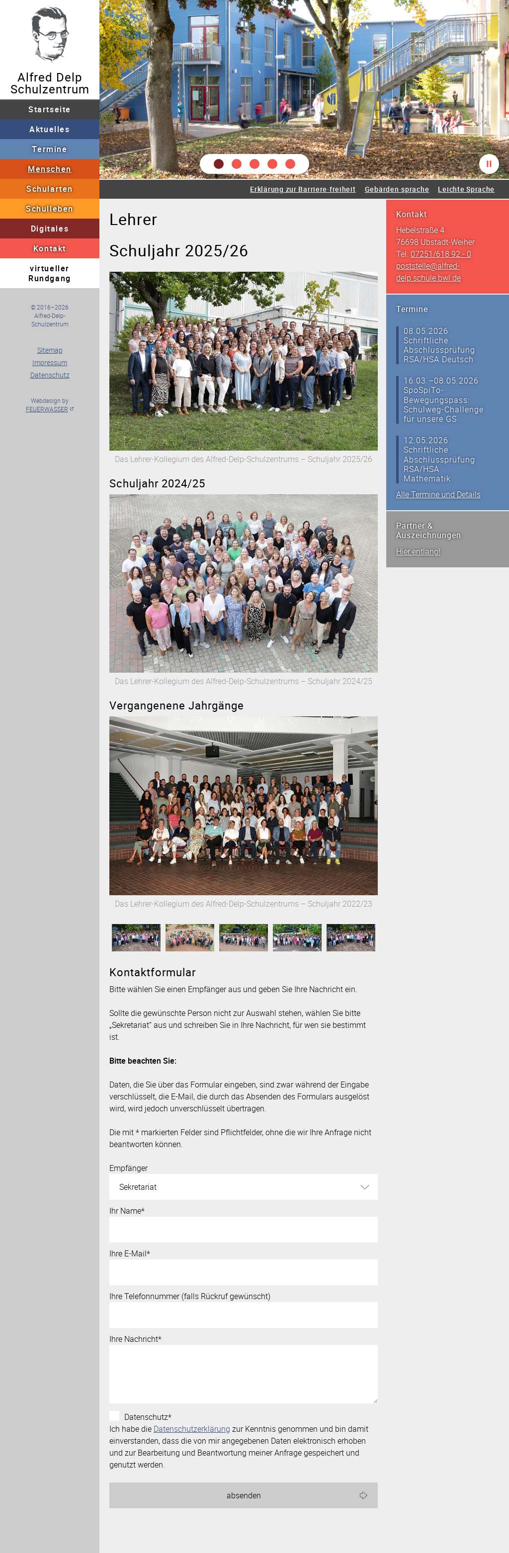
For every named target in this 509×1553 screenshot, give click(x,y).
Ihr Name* (127, 1210)
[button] (219, 164)
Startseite (49, 109)
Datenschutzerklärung (192, 1428)
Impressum (49, 362)
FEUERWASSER (47, 409)
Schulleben (50, 208)
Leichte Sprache (466, 189)
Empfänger (128, 1168)
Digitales (50, 228)
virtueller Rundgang (49, 273)
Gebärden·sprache (397, 189)
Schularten (49, 188)
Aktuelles (49, 129)
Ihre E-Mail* (129, 1253)
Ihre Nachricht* (135, 1338)
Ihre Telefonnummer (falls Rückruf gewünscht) (189, 1296)
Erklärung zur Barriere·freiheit (302, 189)
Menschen (50, 168)
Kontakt (49, 248)
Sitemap (50, 350)
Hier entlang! (418, 551)
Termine (49, 149)
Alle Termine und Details (438, 494)
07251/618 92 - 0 (441, 253)
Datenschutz (50, 375)
